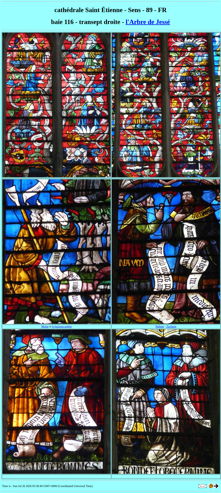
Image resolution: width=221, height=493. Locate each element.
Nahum (159, 326)
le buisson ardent (62, 326)
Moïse (45, 326)
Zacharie (171, 326)
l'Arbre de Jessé (148, 21)
